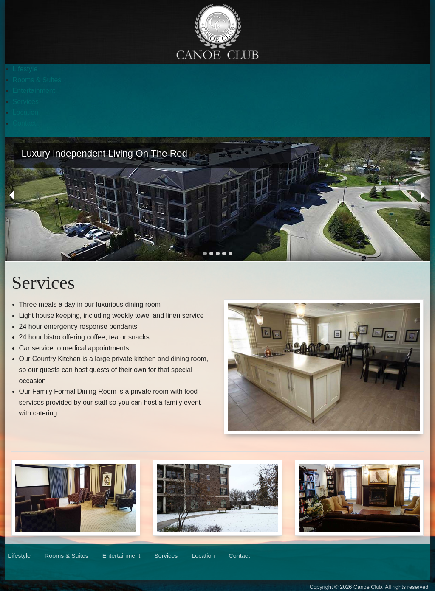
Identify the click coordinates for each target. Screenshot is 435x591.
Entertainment (34, 90)
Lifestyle (25, 69)
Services (26, 101)
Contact (24, 123)
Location (26, 112)
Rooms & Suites (37, 80)
